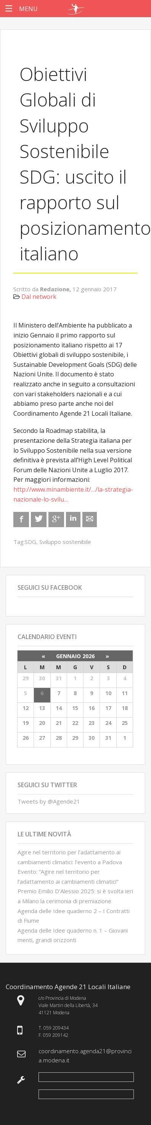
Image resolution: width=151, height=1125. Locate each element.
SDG (30, 542)
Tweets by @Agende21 (49, 801)
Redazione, (56, 289)
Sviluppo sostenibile (65, 542)
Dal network (38, 296)
